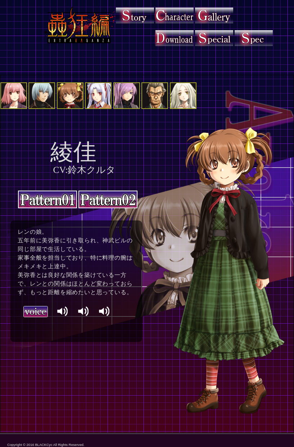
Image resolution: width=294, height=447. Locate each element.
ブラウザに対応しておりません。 (73, 326)
